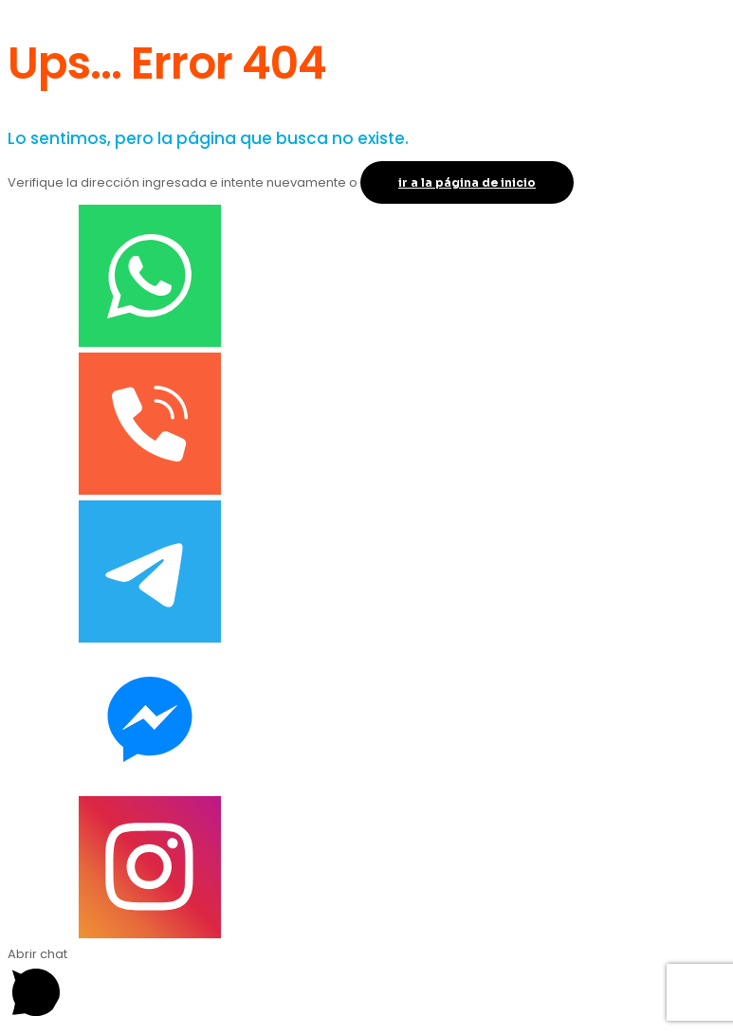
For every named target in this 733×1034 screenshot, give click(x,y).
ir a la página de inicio (467, 182)
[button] (366, 985)
